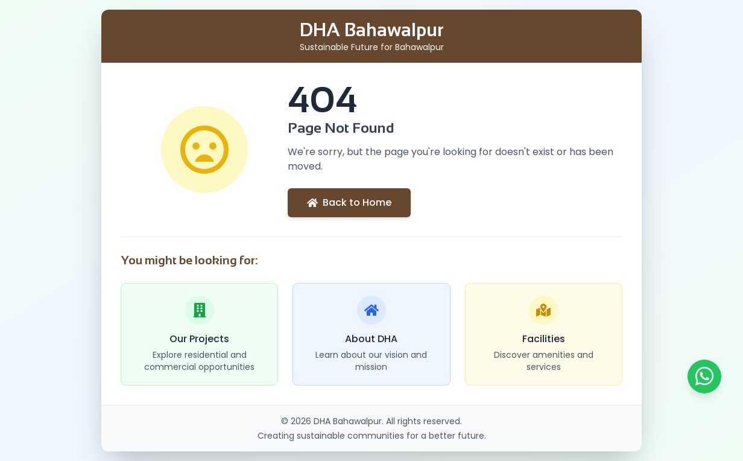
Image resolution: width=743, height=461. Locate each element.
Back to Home (349, 202)
